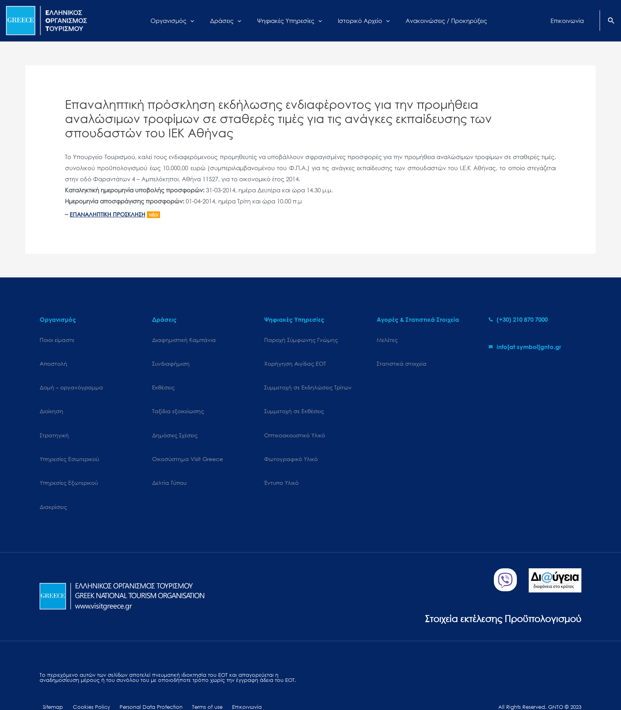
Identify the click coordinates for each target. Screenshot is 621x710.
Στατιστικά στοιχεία (402, 360)
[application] (200, 20)
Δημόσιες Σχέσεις (175, 422)
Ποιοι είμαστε (57, 340)
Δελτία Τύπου (169, 463)
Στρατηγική (54, 422)
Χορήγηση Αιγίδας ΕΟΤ (295, 360)
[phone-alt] (518, 319)
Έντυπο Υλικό (281, 463)
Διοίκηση (51, 401)
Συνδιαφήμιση (171, 360)
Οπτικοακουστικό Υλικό (294, 422)
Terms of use (190, 681)
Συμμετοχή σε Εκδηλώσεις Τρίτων (308, 381)
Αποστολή (53, 360)
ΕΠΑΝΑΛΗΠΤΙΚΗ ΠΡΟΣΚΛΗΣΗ (110, 214)
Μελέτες (387, 340)
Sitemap (50, 681)
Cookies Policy (83, 681)
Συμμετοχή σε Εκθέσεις (294, 401)
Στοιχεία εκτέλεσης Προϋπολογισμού (496, 592)
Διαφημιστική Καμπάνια (184, 340)
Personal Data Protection (138, 681)
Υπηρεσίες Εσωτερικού (69, 442)
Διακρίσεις (53, 484)
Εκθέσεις (163, 381)
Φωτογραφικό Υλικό (291, 442)
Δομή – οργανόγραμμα (71, 381)
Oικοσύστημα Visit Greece (187, 442)
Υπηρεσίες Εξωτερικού (69, 463)
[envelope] (525, 346)
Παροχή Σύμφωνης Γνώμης (301, 340)
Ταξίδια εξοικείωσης (178, 401)
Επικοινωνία (226, 681)
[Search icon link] (611, 21)
